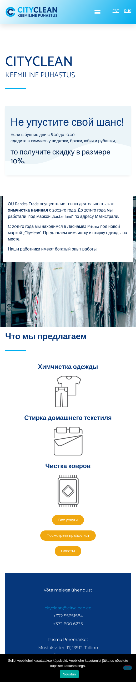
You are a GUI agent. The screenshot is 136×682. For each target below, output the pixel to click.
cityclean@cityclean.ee (68, 607)
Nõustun (69, 674)
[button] (98, 12)
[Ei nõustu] (127, 667)
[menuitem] (116, 11)
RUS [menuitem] (127, 11)
